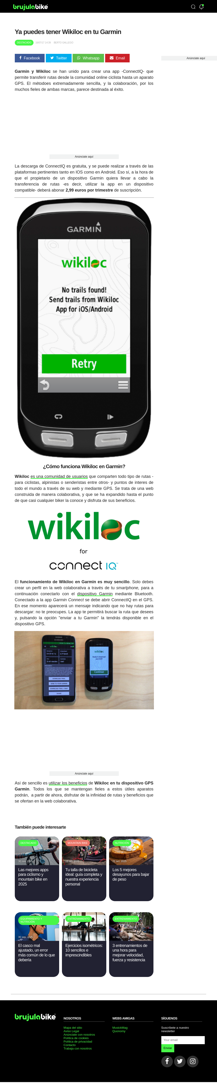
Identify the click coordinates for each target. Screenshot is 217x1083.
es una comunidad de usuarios (59, 475)
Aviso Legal (71, 1028)
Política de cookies (76, 1035)
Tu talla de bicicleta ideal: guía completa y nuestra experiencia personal (83, 874)
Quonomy (118, 1028)
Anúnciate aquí (84, 156)
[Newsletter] (201, 7)
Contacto (70, 1042)
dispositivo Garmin (95, 591)
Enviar (168, 1045)
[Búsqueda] (193, 7)
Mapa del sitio (73, 1025)
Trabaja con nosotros (78, 1045)
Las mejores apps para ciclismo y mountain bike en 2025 (33, 874)
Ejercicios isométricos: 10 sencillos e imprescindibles (84, 947)
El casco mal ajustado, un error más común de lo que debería (36, 949)
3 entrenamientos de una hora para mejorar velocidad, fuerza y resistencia (130, 949)
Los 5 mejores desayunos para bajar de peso (131, 872)
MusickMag (120, 1025)
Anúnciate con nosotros (79, 1032)
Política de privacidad (78, 1038)
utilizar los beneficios (68, 780)
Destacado (24, 42)
